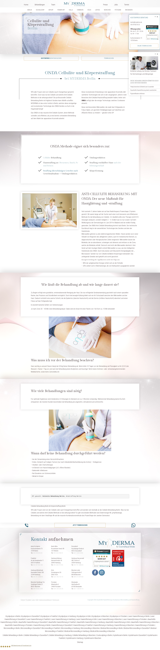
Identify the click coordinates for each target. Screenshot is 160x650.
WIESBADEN (129, 10)
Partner (23, 600)
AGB (37, 600)
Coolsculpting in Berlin (104, 635)
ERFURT (51, 10)
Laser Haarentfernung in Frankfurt (38, 619)
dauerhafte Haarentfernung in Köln (118, 622)
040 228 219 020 (58, 565)
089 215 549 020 (78, 577)
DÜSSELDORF (40, 10)
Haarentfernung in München (124, 625)
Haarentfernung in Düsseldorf (61, 625)
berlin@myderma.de (136, 22)
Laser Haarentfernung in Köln (86, 619)
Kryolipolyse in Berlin (13, 616)
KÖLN (89, 10)
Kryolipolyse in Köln (84, 616)
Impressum (56, 600)
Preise (105, 5)
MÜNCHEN (107, 10)
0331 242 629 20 (58, 589)
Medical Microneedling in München (102, 631)
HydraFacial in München (92, 638)
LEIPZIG (97, 10)
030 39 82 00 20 (135, 24)
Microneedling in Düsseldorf (31, 628)
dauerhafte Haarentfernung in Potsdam (18, 625)
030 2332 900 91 (58, 553)
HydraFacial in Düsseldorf (137, 635)
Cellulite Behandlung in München (84, 635)
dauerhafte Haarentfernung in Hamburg (91, 622)
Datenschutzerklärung (45, 600)
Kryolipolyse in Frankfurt (49, 616)
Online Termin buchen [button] (144, 46)
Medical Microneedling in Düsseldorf (137, 628)
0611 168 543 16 (78, 589)
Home (26, 5)
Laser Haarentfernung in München (110, 619)
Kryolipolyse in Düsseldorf (30, 616)
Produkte (28, 600)
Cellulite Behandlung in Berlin (13, 635)
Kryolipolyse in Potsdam (118, 616)
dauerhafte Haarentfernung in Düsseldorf (33, 622)
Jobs (116, 5)
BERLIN (29, 10)
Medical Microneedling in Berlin (112, 628)
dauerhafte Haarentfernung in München (145, 622)
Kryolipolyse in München (100, 616)
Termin (126, 5)
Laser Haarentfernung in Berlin (138, 616)
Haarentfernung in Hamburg (103, 625)
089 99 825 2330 (38, 589)
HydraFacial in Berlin (120, 635)
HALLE (71, 10)
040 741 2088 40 (78, 565)
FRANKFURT (61, 10)
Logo (79, 3)
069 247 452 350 (38, 565)
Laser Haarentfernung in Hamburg (63, 619)
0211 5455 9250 (78, 553)
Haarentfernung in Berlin (41, 625)
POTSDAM (118, 10)
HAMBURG (80, 10)
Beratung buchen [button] (51, 58)
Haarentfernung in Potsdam (144, 625)
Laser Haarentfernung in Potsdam (135, 619)
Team (53, 5)
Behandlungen (40, 5)
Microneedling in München (90, 628)
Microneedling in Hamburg (70, 628)
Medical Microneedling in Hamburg (76, 631)
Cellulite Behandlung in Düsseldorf (36, 635)
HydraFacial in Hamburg (74, 638)
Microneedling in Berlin (12, 628)
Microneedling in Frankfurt (51, 628)
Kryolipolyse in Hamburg (67, 616)
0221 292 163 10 (58, 577)
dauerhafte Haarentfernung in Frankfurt (62, 622)
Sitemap (80, 642)
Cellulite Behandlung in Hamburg (60, 635)
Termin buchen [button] (109, 58)
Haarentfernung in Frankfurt (83, 625)
